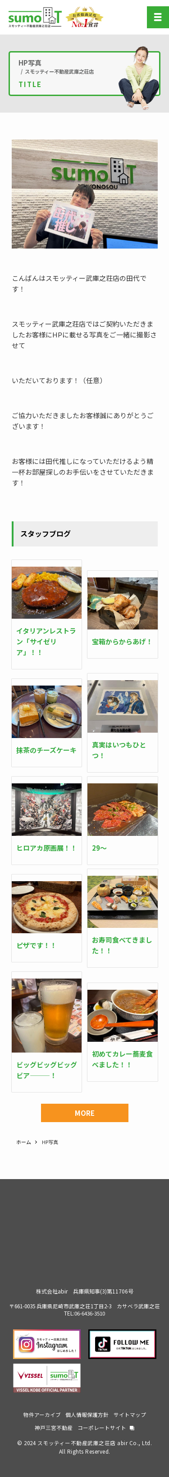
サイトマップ (130, 1414)
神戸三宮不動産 (54, 1427)
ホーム (23, 1141)
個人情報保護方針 (87, 1414)
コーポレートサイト (102, 1427)
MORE (85, 1113)
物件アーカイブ (42, 1414)
